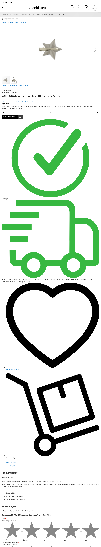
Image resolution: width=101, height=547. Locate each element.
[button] (72, 7)
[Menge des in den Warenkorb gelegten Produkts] (50, 112)
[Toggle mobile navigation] (2, 7)
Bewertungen (10, 466)
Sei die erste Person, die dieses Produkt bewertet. (18, 102)
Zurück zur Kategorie (11, 19)
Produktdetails (11, 462)
